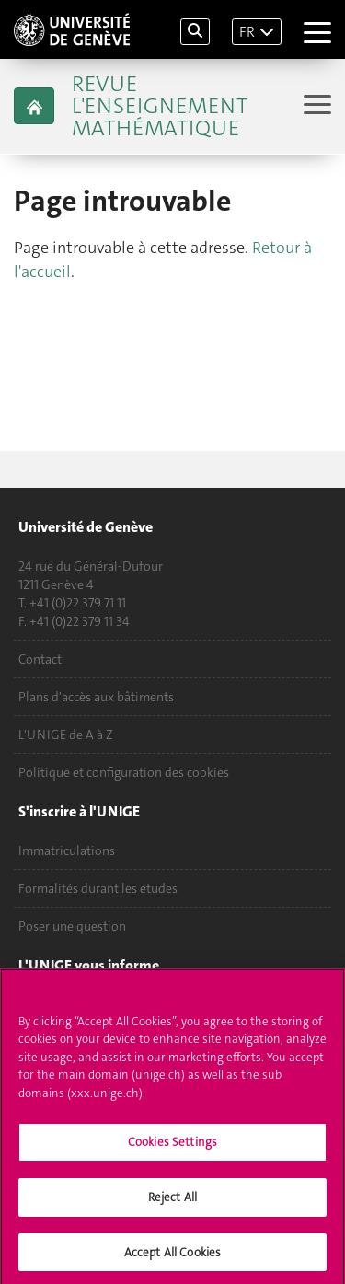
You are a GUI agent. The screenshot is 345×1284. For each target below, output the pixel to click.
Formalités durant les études (98, 888)
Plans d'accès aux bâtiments (96, 696)
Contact (40, 659)
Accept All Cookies (172, 1258)
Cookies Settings (172, 1148)
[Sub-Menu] (315, 106)
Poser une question (72, 926)
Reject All (172, 1202)
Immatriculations (66, 850)
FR (247, 31)
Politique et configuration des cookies (123, 772)
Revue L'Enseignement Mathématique (159, 106)
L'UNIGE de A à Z (65, 734)
